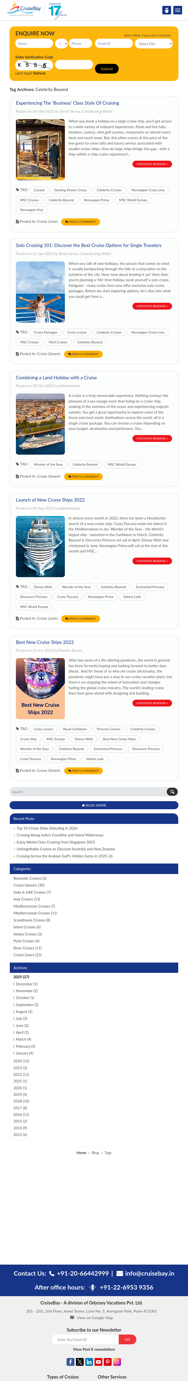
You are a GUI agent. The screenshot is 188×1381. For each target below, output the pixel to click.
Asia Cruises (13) (26, 899)
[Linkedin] (89, 1363)
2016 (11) (21, 1114)
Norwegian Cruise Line (147, 190)
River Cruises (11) (27, 948)
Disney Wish (43, 587)
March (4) (23, 1039)
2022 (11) (21, 1074)
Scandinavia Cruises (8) (31, 920)
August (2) (24, 1011)
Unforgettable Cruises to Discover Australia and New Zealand (66, 849)
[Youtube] (98, 1363)
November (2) (27, 990)
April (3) (22, 1032)
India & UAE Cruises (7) (32, 892)
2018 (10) (21, 1101)
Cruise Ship (28, 739)
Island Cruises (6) (27, 927)
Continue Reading (152, 164)
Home (81, 1152)
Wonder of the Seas (48, 464)
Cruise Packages (45, 332)
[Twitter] (80, 1363)
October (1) (25, 997)
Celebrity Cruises (109, 190)
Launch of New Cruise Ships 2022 (50, 500)
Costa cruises (77, 332)
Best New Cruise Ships (119, 739)
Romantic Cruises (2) (30, 878)
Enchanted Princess (150, 587)
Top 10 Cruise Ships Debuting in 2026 (47, 828)
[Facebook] (70, 1363)
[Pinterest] (108, 1363)
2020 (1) (20, 1088)
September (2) (27, 1004)
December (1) (27, 984)
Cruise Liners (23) (27, 955)
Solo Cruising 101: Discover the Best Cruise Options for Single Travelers (89, 245)
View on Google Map (95, 1317)
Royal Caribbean (75, 729)
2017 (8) (20, 1108)
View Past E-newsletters (94, 1349)
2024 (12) (21, 1061)
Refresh (40, 73)
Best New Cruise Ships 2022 (45, 642)
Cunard (39, 190)
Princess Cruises (108, 729)
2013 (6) (20, 1134)
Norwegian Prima (96, 200)
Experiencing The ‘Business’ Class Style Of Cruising (67, 103)
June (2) (22, 1025)
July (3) (21, 1018)
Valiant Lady (132, 597)
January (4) (24, 1053)
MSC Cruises (29, 200)
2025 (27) (21, 977)
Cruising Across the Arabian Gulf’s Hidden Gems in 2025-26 (65, 856)
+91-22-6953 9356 (126, 1287)
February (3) (25, 1046)
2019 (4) (20, 1094)
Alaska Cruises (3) (27, 934)
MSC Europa (56, 739)
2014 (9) (20, 1128)
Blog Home (94, 805)
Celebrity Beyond (61, 200)
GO (127, 1339)
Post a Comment (80, 222)
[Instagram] (117, 1363)
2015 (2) (20, 1121)
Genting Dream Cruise (70, 190)
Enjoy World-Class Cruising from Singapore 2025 (56, 842)
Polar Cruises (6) (26, 941)
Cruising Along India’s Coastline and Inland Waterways (60, 835)
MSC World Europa (133, 200)
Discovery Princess (33, 597)
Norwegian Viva (31, 210)
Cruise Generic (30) (28, 885)
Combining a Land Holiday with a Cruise (56, 377)
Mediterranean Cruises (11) (35, 913)
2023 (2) (20, 1068)
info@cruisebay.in (149, 1273)
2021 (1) (20, 1081)
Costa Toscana (67, 597)
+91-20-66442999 (83, 1273)
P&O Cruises (58, 342)
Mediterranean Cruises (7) (34, 906)
